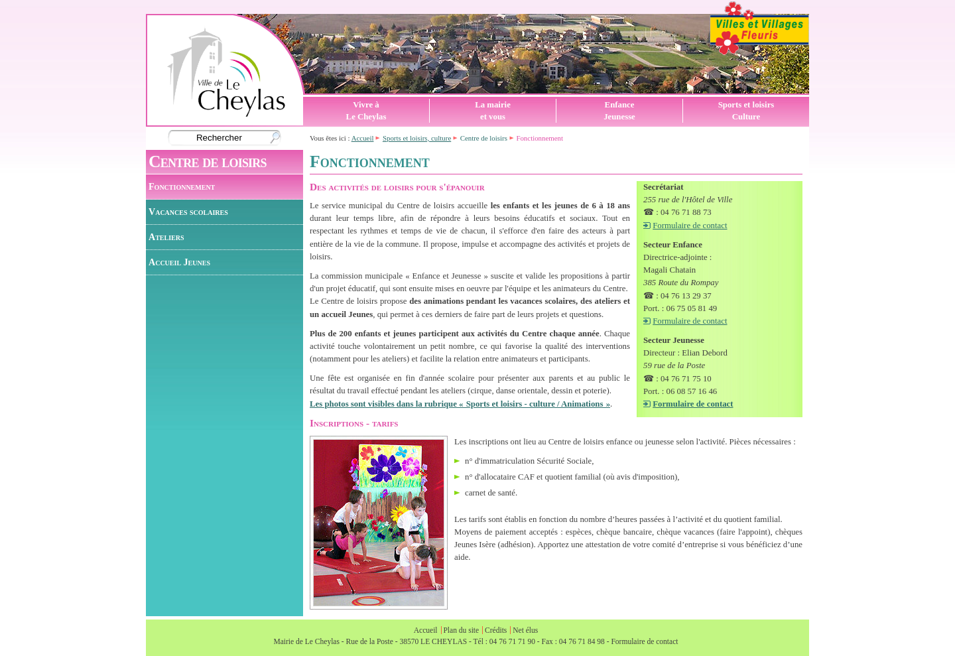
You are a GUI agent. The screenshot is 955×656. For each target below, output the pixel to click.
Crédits (496, 630)
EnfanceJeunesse (619, 110)
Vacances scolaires (188, 211)
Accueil (362, 138)
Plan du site (461, 630)
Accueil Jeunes (179, 262)
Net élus (525, 630)
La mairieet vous (493, 110)
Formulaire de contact (690, 225)
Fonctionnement (182, 186)
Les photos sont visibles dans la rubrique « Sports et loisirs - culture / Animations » (460, 404)
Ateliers (166, 236)
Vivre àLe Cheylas (366, 110)
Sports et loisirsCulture (746, 110)
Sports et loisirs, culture (417, 138)
